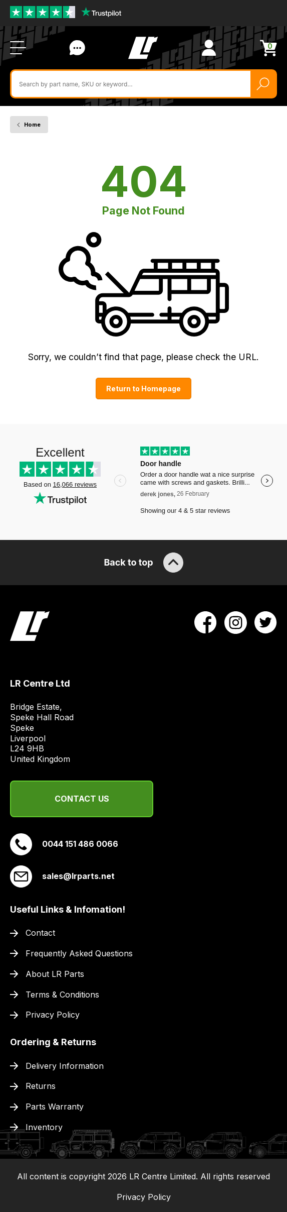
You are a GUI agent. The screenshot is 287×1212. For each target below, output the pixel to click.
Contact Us (82, 799)
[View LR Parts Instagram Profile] (235, 622)
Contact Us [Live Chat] (77, 48)
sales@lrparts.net (62, 876)
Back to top (143, 563)
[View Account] (209, 48)
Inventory (44, 1127)
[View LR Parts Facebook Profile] (205, 622)
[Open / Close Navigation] (18, 47)
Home (32, 124)
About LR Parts (55, 974)
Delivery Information (65, 1066)
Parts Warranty (55, 1106)
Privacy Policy (53, 1015)
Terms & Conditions (62, 994)
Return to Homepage (143, 388)
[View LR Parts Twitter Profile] (265, 622)
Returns (41, 1086)
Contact (40, 933)
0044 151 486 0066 (64, 844)
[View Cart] (268, 48)
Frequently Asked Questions (79, 953)
